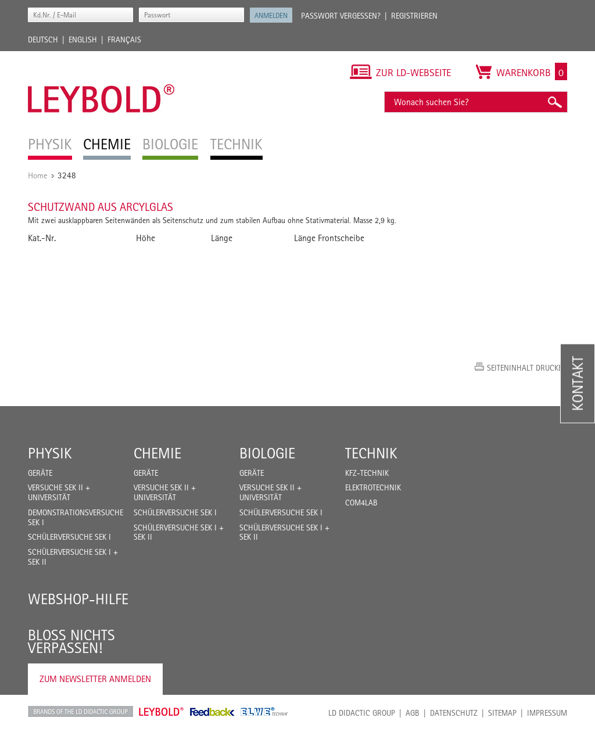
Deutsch (43, 39)
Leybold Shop (161, 711)
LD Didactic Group (361, 712)
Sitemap (502, 712)
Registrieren (414, 15)
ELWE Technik (264, 711)
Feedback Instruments (212, 711)
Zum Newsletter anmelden (95, 678)
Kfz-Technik (367, 473)
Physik (50, 453)
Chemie (157, 453)
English (83, 39)
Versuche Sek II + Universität (59, 492)
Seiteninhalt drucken (527, 367)
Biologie (267, 453)
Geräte (40, 473)
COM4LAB (361, 502)
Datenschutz (454, 712)
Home (38, 175)
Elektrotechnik (373, 487)
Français (124, 39)
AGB (413, 712)
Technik (371, 453)
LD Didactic (80, 711)
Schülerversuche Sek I (69, 536)
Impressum (547, 712)
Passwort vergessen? (341, 15)
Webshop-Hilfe (78, 599)
